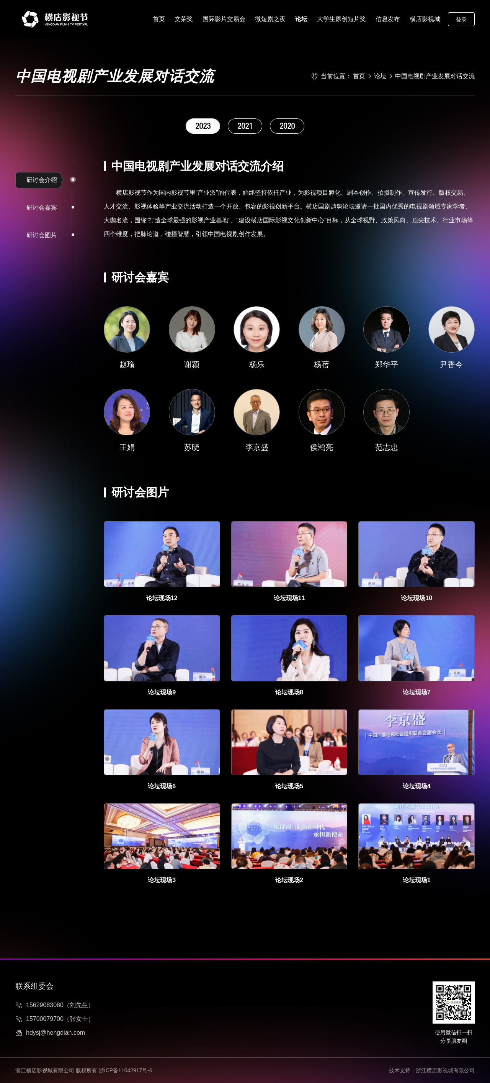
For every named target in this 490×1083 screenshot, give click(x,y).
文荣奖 (184, 19)
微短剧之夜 (270, 19)
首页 (159, 19)
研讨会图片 (41, 235)
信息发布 (388, 19)
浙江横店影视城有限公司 (445, 1070)
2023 (203, 126)
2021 (245, 126)
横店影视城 (425, 19)
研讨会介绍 (41, 180)
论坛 (301, 19)
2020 (287, 126)
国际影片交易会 (224, 19)
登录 (461, 19)
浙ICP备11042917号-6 (125, 1070)
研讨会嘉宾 (41, 207)
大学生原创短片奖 (341, 19)
